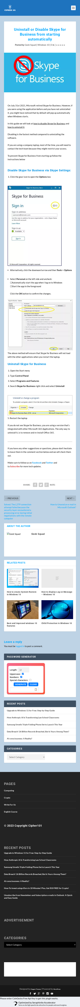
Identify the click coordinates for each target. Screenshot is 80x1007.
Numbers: (14, 677)
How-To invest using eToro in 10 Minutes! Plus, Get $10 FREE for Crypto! (36, 888)
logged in (20, 646)
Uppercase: (15, 674)
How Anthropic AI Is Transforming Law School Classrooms (33, 717)
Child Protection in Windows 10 (56, 623)
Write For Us (10, 804)
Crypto (7, 797)
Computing (9, 790)
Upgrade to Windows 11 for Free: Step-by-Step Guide (31, 710)
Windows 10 (43, 45)
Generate (20, 684)
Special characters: (19, 680)
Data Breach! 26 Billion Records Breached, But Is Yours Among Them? (38, 731)
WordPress (56, 989)
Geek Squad (30, 45)
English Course (10, 811)
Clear (33, 684)
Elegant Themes (36, 989)
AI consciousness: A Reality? (19, 738)
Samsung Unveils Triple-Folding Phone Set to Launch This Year (34, 724)
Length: (13, 670)
